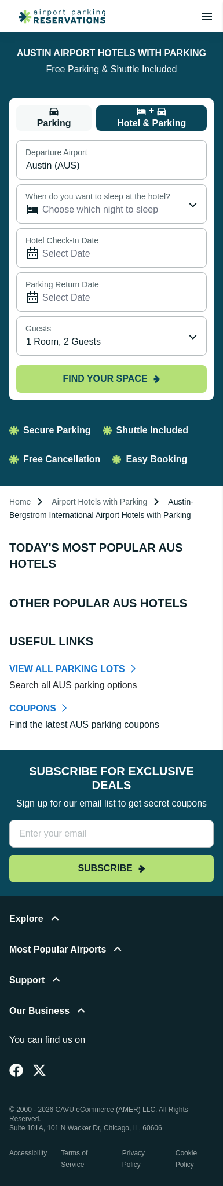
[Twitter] (39, 1070)
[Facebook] (16, 1070)
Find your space (111, 379)
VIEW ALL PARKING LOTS (67, 669)
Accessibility (28, 1153)
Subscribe (111, 868)
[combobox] (111, 336)
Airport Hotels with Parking (99, 501)
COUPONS (32, 708)
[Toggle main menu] (207, 16)
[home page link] (57, 16)
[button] (111, 925)
